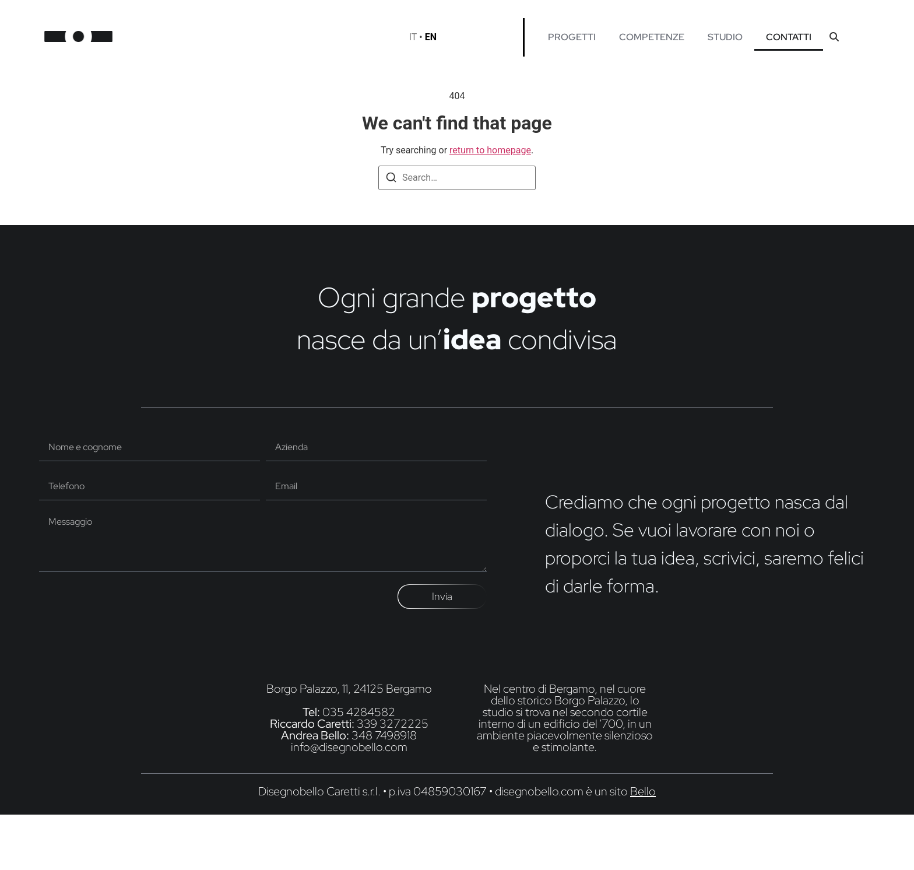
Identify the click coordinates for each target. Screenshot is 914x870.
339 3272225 (392, 723)
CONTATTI (788, 37)
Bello (643, 791)
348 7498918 (384, 735)
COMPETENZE (651, 37)
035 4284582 (358, 712)
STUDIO (725, 37)
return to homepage (490, 150)
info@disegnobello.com (349, 747)
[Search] (391, 179)
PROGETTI (572, 37)
